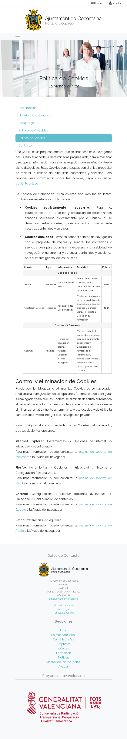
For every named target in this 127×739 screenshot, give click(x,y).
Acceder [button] (115, 3)
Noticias (63, 657)
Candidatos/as (63, 639)
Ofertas (63, 648)
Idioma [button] (96, 3)
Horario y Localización (34, 115)
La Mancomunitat (63, 635)
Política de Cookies (31, 138)
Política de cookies (63, 612)
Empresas (64, 644)
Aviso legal (63, 609)
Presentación (27, 108)
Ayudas (63, 666)
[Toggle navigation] (18, 36)
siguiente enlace (26, 183)
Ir (106, 350)
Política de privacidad (63, 605)
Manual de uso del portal (63, 662)
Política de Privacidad (33, 130)
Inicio (63, 630)
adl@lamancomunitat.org (63, 598)
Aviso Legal (26, 123)
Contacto (25, 145)
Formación (63, 653)
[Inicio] (63, 19)
